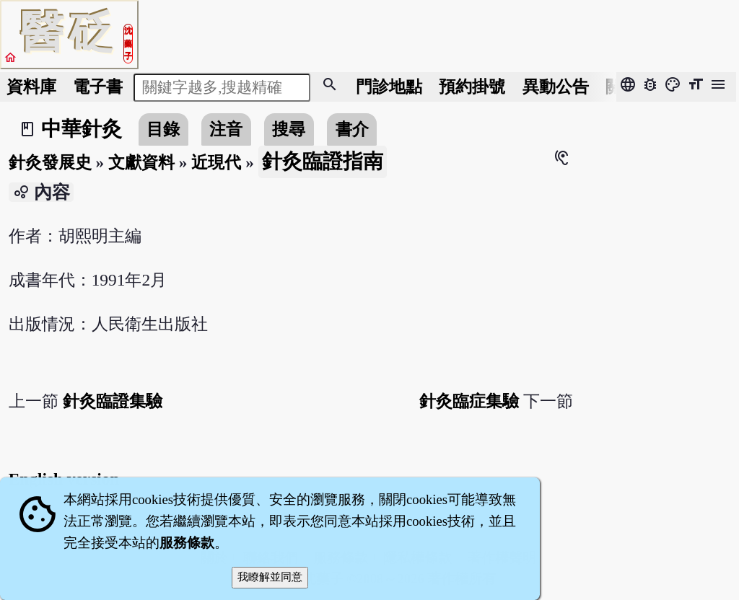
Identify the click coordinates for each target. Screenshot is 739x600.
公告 (555, 86)
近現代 (216, 162)
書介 (352, 129)
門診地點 (389, 86)
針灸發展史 (50, 162)
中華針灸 (81, 129)
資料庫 (31, 86)
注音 (225, 129)
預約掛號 (472, 86)
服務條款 (186, 542)
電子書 (98, 86)
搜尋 (288, 129)
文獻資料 (141, 162)
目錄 (163, 129)
